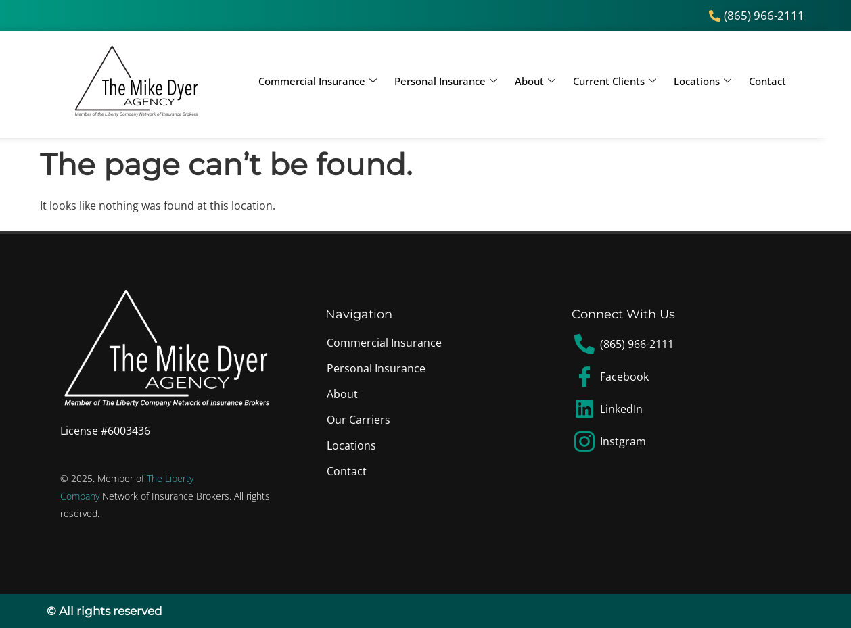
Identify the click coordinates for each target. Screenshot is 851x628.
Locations (702, 81)
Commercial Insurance (317, 81)
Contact (767, 81)
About (535, 81)
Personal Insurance (445, 81)
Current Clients (614, 81)
